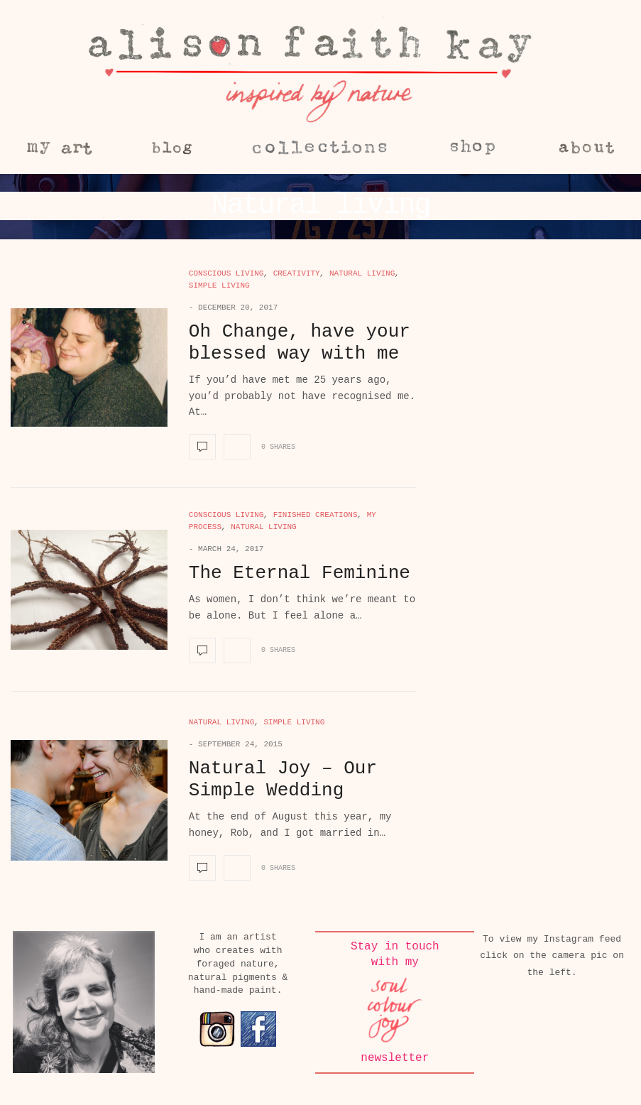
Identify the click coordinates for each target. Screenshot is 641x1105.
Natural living (362, 273)
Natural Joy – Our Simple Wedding (283, 779)
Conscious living (226, 273)
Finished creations (315, 515)
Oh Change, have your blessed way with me (299, 342)
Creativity (296, 273)
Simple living (219, 285)
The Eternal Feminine (299, 573)
